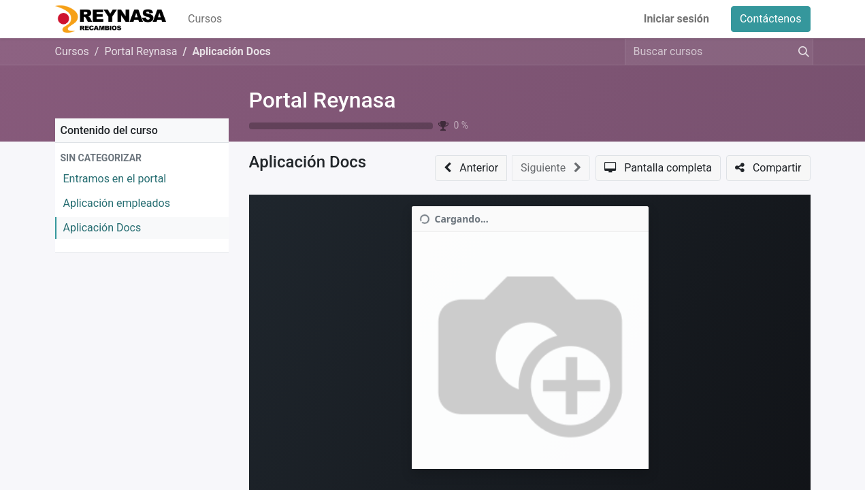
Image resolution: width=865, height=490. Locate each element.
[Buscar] (801, 52)
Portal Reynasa (322, 100)
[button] (142, 158)
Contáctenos (771, 18)
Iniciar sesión (676, 18)
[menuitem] (204, 19)
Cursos (72, 51)
